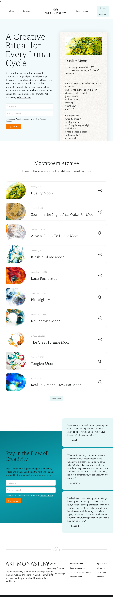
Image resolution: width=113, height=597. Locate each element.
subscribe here (24, 97)
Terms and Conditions (46, 495)
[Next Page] (56, 398)
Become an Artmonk (103, 11)
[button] (29, 11)
